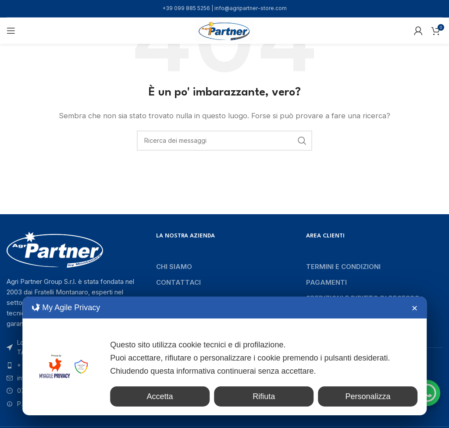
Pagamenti (326, 282)
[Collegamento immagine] (55, 249)
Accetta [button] (178, 396)
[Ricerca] (224, 141)
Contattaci (178, 282)
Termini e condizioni (343, 266)
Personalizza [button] (371, 396)
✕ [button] (414, 308)
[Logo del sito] (224, 30)
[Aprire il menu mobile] (11, 30)
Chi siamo (174, 266)
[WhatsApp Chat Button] (427, 393)
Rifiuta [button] (275, 396)
